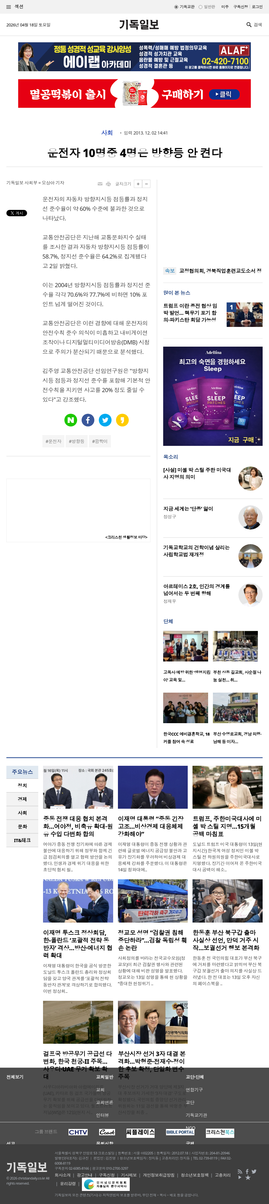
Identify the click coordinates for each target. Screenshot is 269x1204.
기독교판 (187, 7)
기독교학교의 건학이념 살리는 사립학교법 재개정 (196, 551)
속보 (170, 270)
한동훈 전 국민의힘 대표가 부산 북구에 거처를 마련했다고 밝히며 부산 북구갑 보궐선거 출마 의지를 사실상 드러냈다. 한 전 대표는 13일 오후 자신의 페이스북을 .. (227, 970)
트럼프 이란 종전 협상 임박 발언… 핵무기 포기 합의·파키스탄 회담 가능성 (190, 312)
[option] (188, 658)
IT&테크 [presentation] (22, 840)
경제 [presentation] (22, 799)
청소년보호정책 (194, 1175)
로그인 (257, 7)
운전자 (54, 441)
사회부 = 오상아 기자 (44, 183)
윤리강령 (68, 1184)
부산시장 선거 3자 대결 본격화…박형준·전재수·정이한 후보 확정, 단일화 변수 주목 (151, 1065)
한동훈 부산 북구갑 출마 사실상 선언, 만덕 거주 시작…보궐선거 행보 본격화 (226, 940)
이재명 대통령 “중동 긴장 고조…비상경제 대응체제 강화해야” (151, 826)
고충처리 (223, 1175)
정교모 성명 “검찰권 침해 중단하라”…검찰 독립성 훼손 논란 (152, 940)
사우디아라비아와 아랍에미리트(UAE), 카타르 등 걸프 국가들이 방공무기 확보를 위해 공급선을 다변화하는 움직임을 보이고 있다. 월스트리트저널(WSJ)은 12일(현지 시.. (77, 1099)
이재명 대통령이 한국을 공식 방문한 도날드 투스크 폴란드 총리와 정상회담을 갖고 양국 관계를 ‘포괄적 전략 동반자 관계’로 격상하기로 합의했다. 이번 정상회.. (77, 978)
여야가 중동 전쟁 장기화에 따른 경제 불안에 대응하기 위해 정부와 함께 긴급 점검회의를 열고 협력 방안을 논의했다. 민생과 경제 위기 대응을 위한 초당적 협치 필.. (77, 857)
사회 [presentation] (22, 813)
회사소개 (63, 1175)
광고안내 (85, 1175)
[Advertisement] (213, 219)
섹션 (15, 6)
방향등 (78, 441)
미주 (225, 7)
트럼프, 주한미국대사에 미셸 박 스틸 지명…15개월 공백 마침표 (227, 826)
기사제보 (129, 1175)
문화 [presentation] (22, 826)
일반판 (209, 7)
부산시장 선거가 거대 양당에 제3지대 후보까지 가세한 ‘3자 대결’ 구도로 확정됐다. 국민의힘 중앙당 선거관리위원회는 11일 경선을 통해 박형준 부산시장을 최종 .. (152, 1099)
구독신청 (240, 7)
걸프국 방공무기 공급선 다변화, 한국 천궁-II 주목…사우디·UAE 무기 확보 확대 (77, 1065)
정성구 (169, 517)
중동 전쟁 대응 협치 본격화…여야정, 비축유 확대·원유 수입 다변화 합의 (78, 826)
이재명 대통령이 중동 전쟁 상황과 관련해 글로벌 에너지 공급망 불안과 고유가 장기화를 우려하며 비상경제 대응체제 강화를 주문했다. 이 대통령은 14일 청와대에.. (152, 857)
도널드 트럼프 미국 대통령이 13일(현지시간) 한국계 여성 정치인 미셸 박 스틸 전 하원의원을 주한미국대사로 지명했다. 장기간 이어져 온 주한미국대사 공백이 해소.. (227, 857)
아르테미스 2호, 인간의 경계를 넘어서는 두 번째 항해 (196, 590)
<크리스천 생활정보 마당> (126, 537)
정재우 (169, 601)
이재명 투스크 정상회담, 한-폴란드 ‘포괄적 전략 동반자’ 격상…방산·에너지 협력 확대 (78, 944)
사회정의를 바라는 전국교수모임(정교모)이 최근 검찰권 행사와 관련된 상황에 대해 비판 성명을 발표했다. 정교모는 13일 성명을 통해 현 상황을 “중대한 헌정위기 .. (152, 970)
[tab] (22, 785)
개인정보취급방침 (159, 1175)
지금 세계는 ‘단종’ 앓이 (188, 508)
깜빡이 (101, 441)
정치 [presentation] (22, 785)
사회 (107, 133)
